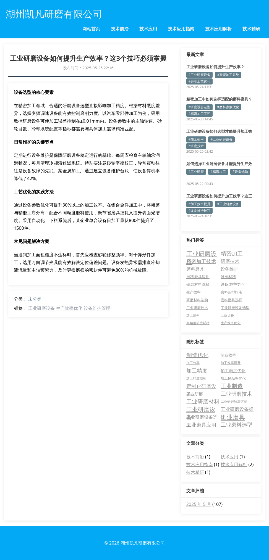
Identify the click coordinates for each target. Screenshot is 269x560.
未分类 (34, 299)
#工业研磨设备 (200, 74)
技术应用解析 (218, 29)
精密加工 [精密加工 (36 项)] (232, 253)
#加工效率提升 (200, 204)
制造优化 (197, 355)
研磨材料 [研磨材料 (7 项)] (228, 276)
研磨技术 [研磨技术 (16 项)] (230, 261)
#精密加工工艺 (200, 113)
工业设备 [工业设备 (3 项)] (227, 315)
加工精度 (196, 370)
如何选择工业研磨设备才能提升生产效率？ (219, 164)
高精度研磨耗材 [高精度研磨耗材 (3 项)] (198, 323)
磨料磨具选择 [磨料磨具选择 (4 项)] (231, 299)
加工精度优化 (233, 370)
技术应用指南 (181, 29)
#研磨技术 (196, 146)
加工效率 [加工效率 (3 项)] (193, 315)
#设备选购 (240, 171)
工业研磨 (194, 394)
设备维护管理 (97, 308)
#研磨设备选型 (200, 107)
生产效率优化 (69, 308)
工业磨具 (233, 417)
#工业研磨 (196, 171)
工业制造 (232, 386)
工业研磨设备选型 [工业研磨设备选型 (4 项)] (235, 307)
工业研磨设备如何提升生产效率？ (215, 66)
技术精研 (251, 29)
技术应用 (148, 29)
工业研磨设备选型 (201, 417)
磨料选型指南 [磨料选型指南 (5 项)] (231, 292)
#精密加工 (218, 171)
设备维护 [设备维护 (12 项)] (229, 269)
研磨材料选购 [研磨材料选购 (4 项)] (197, 299)
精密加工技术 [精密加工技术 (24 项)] (201, 261)
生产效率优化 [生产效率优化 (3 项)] (231, 323)
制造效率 (228, 355)
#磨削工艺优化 (200, 81)
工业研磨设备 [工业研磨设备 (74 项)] (201, 253)
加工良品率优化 (233, 378)
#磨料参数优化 (228, 107)
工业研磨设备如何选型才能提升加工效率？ (219, 131)
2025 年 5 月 (198, 504)
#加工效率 (196, 139)
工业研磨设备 (41, 308)
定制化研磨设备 (201, 386)
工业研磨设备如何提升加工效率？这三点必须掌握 (219, 196)
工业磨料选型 (236, 424)
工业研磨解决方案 (234, 401)
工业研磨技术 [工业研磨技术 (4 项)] (197, 307)
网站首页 (91, 29)
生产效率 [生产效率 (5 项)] (193, 292)
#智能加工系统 (228, 74)
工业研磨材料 (203, 401)
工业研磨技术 (236, 393)
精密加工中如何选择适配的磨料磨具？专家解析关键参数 (219, 99)
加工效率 (193, 362)
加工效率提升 (231, 362)
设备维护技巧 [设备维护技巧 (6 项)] (232, 284)
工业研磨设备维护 (237, 409)
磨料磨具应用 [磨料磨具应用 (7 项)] (198, 276)
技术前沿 (120, 29)
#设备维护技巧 (200, 210)
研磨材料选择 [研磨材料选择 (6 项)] (198, 284)
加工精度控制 (196, 378)
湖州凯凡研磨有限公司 (143, 543)
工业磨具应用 (201, 424)
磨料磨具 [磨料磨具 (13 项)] (195, 269)
